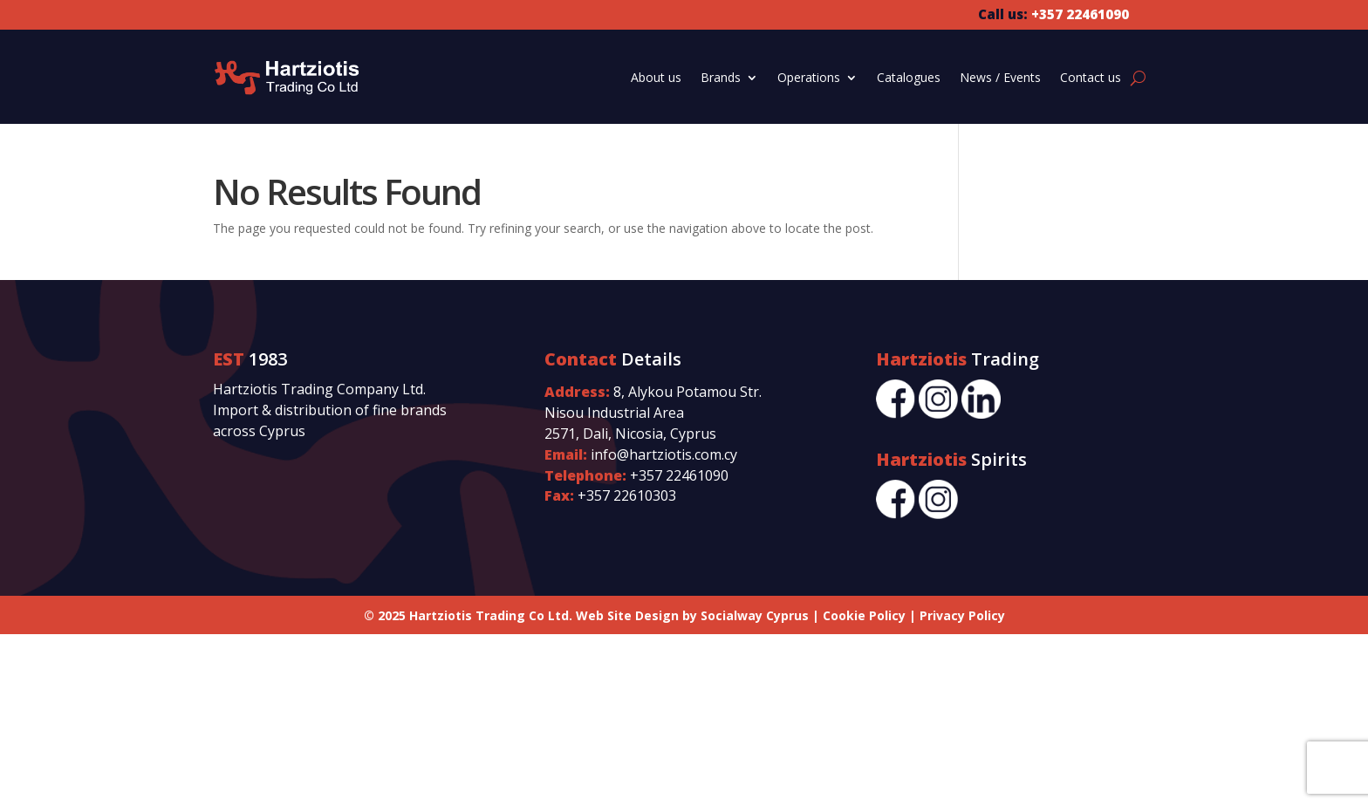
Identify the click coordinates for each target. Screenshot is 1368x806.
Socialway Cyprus (755, 615)
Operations (808, 77)
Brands (721, 77)
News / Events (1000, 77)
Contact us (1090, 77)
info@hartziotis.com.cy (664, 454)
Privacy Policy (962, 615)
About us (656, 77)
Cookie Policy (864, 615)
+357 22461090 (679, 475)
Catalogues (908, 77)
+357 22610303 (627, 495)
